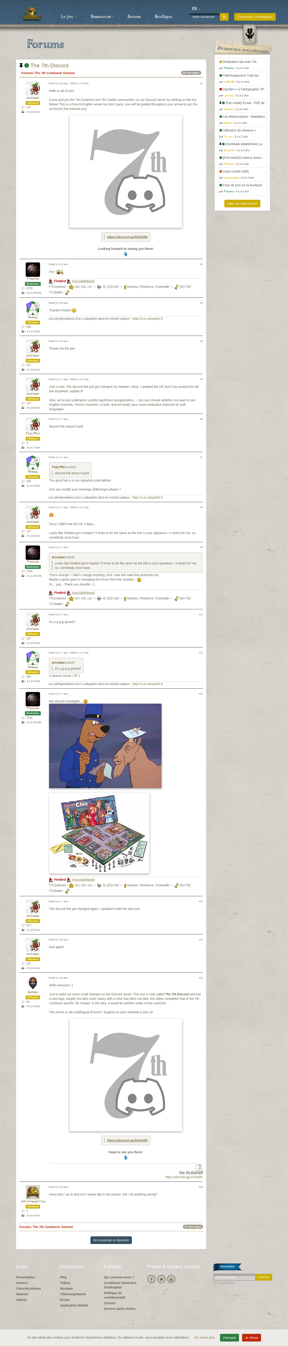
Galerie (21, 1300)
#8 (201, 507)
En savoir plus (205, 1337)
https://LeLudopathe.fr (147, 318)
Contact (110, 1303)
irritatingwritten (33, 1201)
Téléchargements (73, 1294)
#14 (201, 939)
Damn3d (33, 992)
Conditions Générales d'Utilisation (120, 1285)
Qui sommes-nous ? (119, 1277)
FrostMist (33, 433)
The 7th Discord (43, 65)
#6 (201, 419)
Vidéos (65, 1283)
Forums (134, 16)
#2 (201, 264)
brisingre (32, 98)
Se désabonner (224, 1283)
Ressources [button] (102, 16)
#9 (201, 547)
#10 (201, 614)
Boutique (163, 16)
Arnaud (33, 317)
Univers (22, 1283)
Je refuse (251, 1337)
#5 (201, 379)
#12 (201, 693)
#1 (201, 83)
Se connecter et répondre (111, 1240)
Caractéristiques (28, 1288)
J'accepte (229, 1337)
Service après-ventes (119, 1309)
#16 (201, 1187)
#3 (201, 303)
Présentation (25, 1277)
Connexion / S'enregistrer (255, 17)
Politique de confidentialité (114, 1295)
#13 (201, 901)
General (69, 73)
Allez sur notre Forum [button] (242, 203)
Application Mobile (74, 1305)
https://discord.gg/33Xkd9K (127, 237)
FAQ (63, 1277)
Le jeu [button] (68, 16)
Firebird (33, 279)
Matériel (22, 1294)
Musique (66, 1288)
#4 (201, 341)
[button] (195, 9)
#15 (201, 977)
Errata (64, 1300)
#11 (201, 652)
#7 (201, 457)
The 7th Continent (47, 73)
